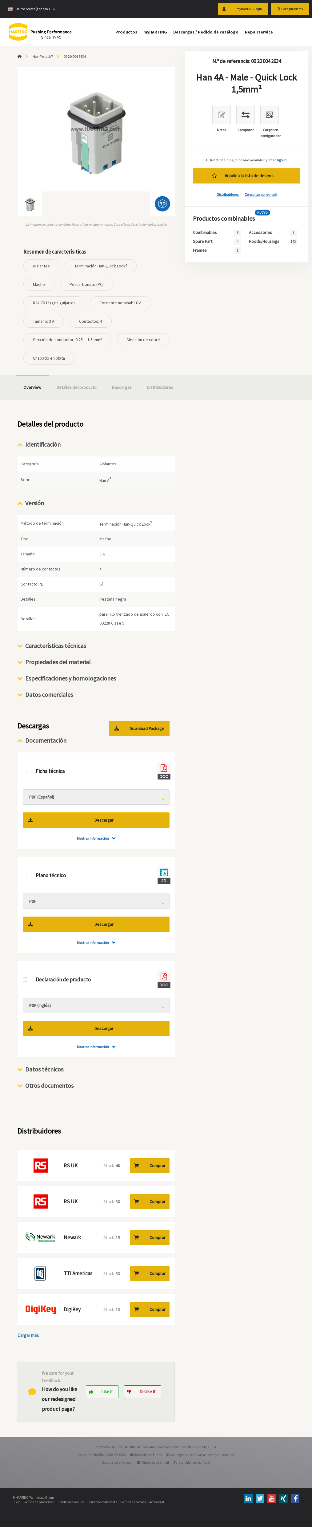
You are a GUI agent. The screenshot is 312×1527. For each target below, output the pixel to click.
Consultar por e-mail (261, 194)
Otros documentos (49, 1085)
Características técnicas (55, 645)
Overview (32, 387)
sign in (281, 160)
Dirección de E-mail (148, 1455)
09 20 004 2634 (75, 56)
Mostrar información (93, 838)
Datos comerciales (49, 694)
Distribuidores (228, 194)
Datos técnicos (44, 1069)
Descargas (122, 387)
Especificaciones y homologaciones (70, 678)
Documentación (45, 740)
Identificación (43, 444)
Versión (34, 503)
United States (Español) (29, 9)
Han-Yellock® (43, 56)
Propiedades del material (58, 662)
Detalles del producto (77, 387)
